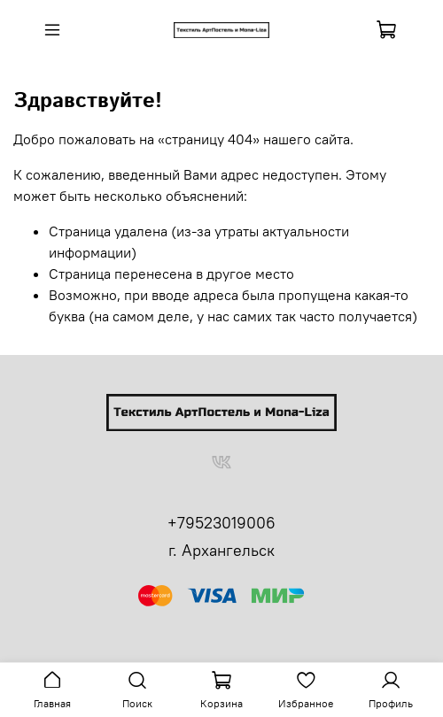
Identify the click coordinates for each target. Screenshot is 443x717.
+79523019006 (221, 523)
